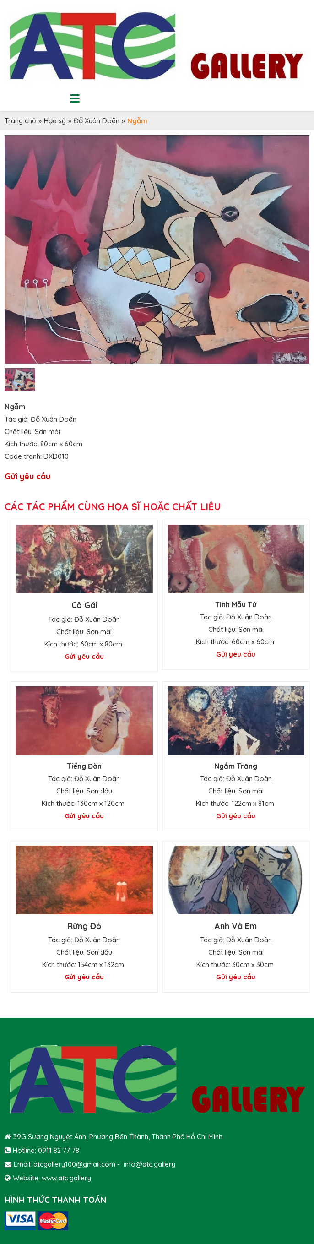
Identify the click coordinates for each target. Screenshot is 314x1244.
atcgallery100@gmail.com (74, 1164)
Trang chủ (20, 120)
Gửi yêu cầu (27, 476)
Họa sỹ (55, 120)
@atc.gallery (155, 1164)
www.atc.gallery (66, 1177)
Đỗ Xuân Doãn (96, 120)
